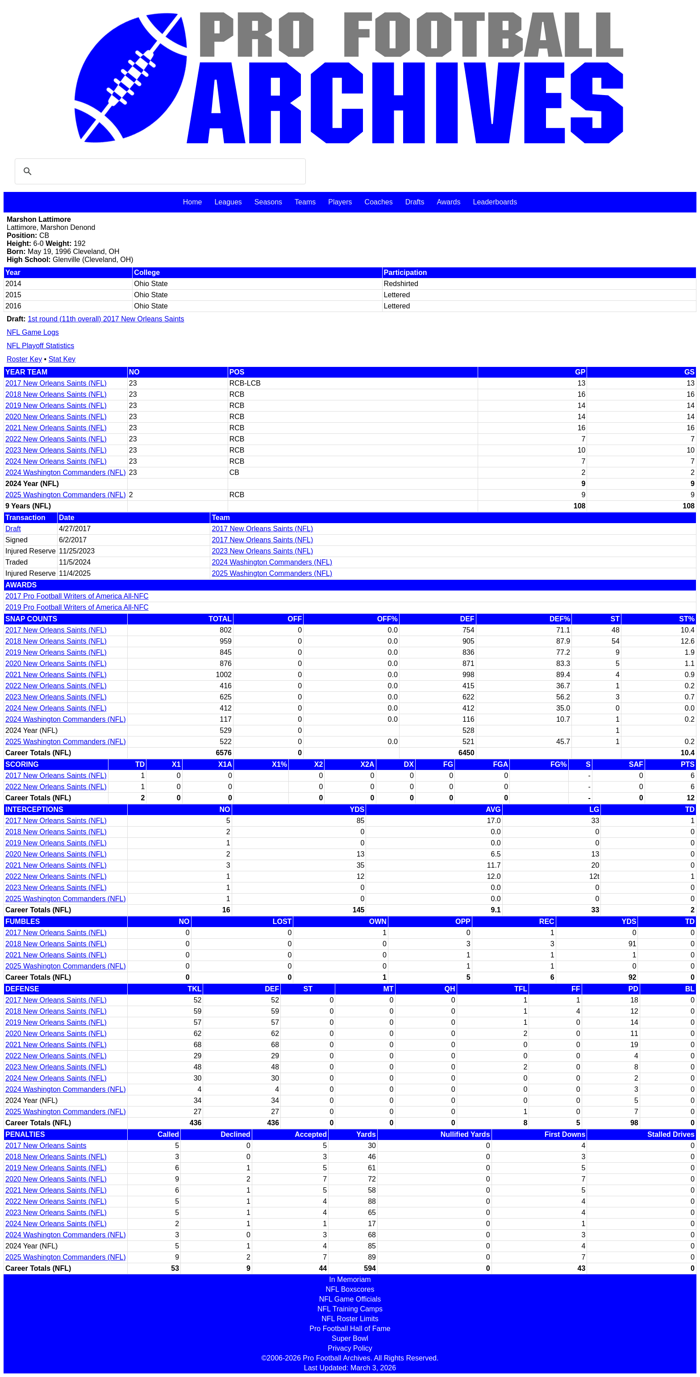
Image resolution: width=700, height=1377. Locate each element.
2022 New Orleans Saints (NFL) (56, 439)
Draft (13, 528)
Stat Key (62, 359)
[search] (159, 171)
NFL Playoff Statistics (40, 345)
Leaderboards (495, 202)
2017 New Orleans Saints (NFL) (56, 383)
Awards (448, 202)
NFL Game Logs (33, 332)
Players (340, 202)
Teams (305, 202)
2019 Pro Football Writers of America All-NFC (77, 607)
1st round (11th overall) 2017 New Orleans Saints (106, 319)
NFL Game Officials (350, 1299)
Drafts (415, 202)
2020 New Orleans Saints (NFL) (56, 416)
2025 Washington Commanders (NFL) (65, 495)
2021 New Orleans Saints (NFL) (56, 428)
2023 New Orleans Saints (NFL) (56, 450)
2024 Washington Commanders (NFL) (65, 472)
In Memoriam (350, 1279)
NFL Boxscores (350, 1289)
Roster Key (24, 359)
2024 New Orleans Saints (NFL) (56, 461)
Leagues (228, 202)
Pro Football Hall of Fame (349, 1328)
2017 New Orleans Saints (45, 1145)
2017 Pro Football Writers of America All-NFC (77, 596)
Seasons (268, 202)
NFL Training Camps (350, 1309)
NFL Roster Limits (349, 1319)
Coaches (379, 202)
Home (192, 202)
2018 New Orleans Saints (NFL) (56, 394)
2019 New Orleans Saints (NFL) (56, 405)
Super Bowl (350, 1338)
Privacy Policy (350, 1348)
